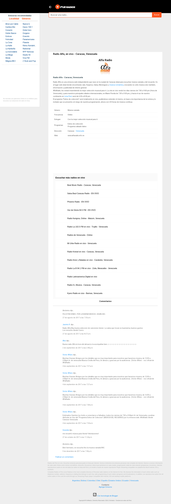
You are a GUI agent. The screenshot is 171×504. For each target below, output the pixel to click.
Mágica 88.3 (10, 61)
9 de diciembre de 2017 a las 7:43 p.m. (77, 451)
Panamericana (28, 39)
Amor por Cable (11, 24)
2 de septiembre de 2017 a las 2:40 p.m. (78, 348)
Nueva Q (26, 24)
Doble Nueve (10, 33)
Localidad (14, 18)
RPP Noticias (28, 52)
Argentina (76, 481)
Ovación (26, 36)
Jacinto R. (66, 324)
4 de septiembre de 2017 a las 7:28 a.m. (78, 405)
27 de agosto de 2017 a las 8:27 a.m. (77, 334)
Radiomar (27, 49)
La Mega (9, 55)
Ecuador (125, 481)
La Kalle (8, 45)
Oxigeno (26, 33)
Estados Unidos (115, 481)
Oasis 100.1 (28, 27)
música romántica (116, 85)
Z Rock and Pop (29, 61)
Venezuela (80, 131)
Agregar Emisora (105, 487)
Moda (7, 58)
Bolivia (83, 481)
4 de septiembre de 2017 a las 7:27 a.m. (78, 366)
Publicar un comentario (64, 457)
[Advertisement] (105, 34)
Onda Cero (27, 30)
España (104, 481)
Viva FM (26, 58)
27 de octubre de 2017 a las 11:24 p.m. (77, 437)
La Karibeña (10, 49)
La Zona (8, 42)
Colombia (91, 481)
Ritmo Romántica (30, 45)
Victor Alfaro (68, 355)
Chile (98, 481)
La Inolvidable (11, 52)
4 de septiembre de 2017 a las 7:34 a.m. (78, 423)
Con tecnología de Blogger (105, 496)
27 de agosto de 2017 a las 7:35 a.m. (77, 318)
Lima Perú (68, 96)
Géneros (26, 18)
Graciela (66, 430)
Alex (64, 341)
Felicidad (9, 39)
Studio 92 (27, 55)
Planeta (26, 42)
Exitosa (8, 36)
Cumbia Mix (10, 27)
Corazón (8, 30)
